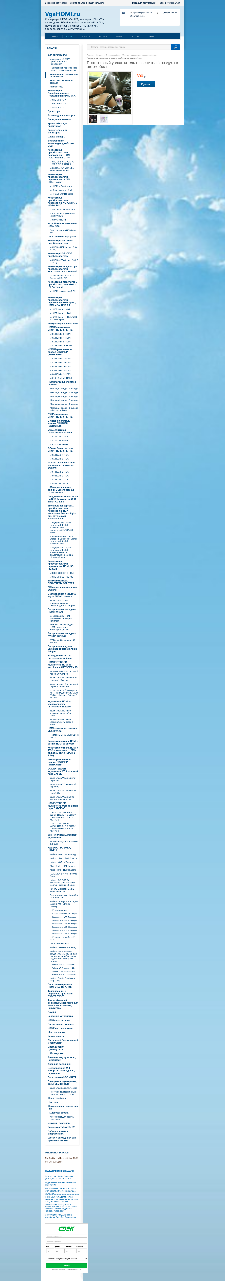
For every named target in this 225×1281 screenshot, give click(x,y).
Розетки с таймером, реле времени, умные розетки (63, 1093)
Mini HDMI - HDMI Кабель (62, 866)
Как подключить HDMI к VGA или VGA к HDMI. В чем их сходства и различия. (60, 1190)
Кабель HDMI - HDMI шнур (63, 854)
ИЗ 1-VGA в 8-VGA (59, 444)
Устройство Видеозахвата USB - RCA (62, 224)
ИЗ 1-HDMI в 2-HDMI (60, 334)
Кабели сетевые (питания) (63, 947)
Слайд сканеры (56, 136)
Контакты (134, 36)
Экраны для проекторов (61, 115)
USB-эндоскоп (56, 1053)
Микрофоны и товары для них (63, 1107)
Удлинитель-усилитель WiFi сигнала (64, 842)
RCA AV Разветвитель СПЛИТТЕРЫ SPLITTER (61, 449)
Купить (146, 84)
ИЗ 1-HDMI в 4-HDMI (60, 338)
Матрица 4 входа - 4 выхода (64, 404)
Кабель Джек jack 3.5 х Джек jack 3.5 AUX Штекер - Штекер (64, 904)
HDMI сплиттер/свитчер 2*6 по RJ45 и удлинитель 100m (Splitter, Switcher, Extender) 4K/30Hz (64, 694)
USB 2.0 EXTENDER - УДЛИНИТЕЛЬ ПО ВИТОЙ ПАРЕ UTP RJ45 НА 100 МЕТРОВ (63, 816)
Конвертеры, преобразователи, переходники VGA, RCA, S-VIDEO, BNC (63, 202)
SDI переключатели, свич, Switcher (62, 588)
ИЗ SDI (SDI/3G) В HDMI (62, 573)
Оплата (118, 36)
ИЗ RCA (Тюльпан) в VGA (62, 209)
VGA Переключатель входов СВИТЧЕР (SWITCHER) (59, 762)
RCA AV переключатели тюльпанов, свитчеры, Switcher (61, 465)
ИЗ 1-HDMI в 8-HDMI (60, 341)
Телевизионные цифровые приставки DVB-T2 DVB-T (60, 993)
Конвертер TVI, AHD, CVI (61, 1127)
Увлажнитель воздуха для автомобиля (64, 75)
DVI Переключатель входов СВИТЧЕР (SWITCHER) (59, 423)
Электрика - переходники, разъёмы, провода (62, 1082)
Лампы (52, 1012)
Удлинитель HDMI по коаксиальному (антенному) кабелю (59, 704)
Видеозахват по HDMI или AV (63, 231)
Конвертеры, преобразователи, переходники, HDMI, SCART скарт (59, 178)
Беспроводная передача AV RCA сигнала (62, 634)
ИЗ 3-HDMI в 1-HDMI (60, 362)
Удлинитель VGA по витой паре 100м (63, 791)
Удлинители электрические (63, 1088)
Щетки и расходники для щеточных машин (62, 1139)
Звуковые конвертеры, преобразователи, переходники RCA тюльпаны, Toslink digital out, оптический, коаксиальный (62, 512)
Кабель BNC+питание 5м (63, 965)
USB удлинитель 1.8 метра (64, 914)
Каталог (70, 36)
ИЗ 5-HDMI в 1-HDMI (60, 370)
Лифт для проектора (59, 119)
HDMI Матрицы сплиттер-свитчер (62, 383)
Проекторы (54, 111)
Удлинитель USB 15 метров (64, 924)
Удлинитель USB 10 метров (64, 920)
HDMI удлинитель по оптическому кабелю (60, 656)
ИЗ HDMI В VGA (58, 100)
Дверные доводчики (59, 1064)
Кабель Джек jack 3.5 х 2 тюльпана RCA (62, 890)
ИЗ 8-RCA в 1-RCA (59, 475)
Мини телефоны (57, 1098)
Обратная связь (137, 16)
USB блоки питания (59, 1020)
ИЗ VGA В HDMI (58, 103)
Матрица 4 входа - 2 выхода (64, 396)
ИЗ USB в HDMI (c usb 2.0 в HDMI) (63, 248)
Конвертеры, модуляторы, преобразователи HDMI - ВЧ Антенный (63, 284)
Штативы (53, 1102)
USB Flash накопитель (60, 1028)
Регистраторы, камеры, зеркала (61, 81)
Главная (55, 36)
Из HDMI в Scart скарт (61, 186)
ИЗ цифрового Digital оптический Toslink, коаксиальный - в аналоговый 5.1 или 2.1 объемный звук (61, 552)
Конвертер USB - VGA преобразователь (60, 254)
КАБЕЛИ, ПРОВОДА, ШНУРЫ (59, 849)
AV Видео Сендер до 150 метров (62, 641)
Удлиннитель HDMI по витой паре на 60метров (64, 672)
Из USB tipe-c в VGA (60, 309)
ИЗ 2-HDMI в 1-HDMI (60, 358)
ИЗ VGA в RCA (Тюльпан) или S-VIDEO (62, 214)
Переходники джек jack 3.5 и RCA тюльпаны (64, 896)
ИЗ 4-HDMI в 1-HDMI (60, 366)
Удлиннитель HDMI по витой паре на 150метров (64, 685)
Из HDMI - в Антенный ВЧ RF (62, 292)
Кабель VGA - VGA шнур (62, 862)
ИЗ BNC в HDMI (58, 219)
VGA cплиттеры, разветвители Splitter (60, 431)
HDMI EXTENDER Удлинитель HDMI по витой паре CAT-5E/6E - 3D (62, 665)
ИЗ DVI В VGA (57, 107)
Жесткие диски (56, 1032)
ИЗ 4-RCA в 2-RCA (59, 479)
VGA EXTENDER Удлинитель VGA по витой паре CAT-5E (63, 771)
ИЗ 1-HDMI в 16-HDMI (61, 345)
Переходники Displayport (62, 236)
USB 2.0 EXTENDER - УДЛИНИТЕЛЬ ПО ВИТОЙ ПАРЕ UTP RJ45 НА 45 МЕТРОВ (63, 827)
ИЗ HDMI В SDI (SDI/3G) (62, 577)
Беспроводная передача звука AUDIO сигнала (62, 595)
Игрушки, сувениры (59, 1123)
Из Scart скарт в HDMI (61, 190)
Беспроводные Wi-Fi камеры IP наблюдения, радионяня (61, 1070)
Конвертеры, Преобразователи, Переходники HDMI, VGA (61, 93)
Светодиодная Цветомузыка (56, 1048)
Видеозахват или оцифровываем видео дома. (60, 1183)
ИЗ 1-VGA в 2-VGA (59, 436)
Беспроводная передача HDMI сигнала (62, 610)
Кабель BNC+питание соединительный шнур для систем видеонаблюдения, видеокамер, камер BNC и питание (63, 956)
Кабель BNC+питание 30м (63, 974)
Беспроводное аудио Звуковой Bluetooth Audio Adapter (62, 649)
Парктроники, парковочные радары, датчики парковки (63, 69)
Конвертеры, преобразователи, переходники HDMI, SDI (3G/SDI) (61, 565)
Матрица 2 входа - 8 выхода (64, 400)
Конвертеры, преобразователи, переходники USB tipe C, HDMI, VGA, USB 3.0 (62, 301)
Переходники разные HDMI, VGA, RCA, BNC (60, 985)
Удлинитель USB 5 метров (64, 917)
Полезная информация (59, 1170)
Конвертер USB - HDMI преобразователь (60, 241)
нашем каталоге (96, 3)
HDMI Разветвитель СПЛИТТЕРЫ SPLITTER (61, 328)
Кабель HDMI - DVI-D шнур (63, 858)
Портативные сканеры (61, 1024)
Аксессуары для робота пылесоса (62, 1118)
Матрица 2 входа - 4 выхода (64, 392)
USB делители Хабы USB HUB (62, 938)
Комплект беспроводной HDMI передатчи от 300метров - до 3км (62, 627)
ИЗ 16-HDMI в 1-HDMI (61, 378)
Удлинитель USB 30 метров (64, 934)
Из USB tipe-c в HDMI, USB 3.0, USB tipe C (63, 318)
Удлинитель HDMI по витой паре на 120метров (63, 678)
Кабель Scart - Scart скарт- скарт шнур (63, 979)
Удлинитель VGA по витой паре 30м (63, 779)
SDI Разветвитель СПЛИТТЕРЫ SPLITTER (61, 581)
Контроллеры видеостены (63, 323)
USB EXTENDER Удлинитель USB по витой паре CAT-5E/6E (63, 806)
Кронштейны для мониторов (57, 131)
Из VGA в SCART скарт (61, 194)
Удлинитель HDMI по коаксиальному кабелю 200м (61, 713)
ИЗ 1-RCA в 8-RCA (59, 459)
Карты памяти (56, 1036)
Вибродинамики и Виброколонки (58, 1132)
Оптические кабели (59, 943)
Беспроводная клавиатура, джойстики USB (61, 143)
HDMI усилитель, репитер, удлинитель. (62, 729)
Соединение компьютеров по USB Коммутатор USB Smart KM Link (63, 499)
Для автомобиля (57, 55)
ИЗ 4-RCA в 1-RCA (59, 472)
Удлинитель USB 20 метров (64, 927)
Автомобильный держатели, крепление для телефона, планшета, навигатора (63, 1004)
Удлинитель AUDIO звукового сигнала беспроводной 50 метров (62, 603)
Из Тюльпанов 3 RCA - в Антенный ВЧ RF (62, 276)
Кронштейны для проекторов (57, 124)
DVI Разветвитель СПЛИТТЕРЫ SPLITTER (61, 415)
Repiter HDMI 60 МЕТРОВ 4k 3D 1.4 (64, 736)
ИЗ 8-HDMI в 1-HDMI (60, 374)
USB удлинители (58, 910)
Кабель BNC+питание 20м (63, 971)
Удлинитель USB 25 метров (64, 930)
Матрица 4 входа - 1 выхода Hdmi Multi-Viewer (64, 409)
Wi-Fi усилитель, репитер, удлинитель (62, 836)
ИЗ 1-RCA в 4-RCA (59, 455)
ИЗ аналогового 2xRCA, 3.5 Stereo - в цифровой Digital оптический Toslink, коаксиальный (63, 540)
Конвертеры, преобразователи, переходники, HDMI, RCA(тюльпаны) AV (59, 154)
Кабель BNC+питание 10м (63, 968)
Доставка (102, 36)
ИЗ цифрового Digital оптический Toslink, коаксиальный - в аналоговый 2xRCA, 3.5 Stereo (61, 527)
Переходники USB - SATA (62, 1077)
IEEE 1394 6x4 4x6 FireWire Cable (63, 874)
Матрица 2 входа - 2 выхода (64, 388)
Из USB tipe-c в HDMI (60, 313)
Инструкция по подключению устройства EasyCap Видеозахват (61, 1216)
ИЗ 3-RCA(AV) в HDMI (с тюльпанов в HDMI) (62, 169)
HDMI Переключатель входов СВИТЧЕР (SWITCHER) (60, 352)
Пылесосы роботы (58, 1113)
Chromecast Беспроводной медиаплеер (63, 1041)
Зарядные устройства (60, 1016)
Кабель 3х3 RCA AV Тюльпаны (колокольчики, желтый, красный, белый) (62, 882)
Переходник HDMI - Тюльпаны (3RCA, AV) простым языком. (59, 1177)
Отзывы (151, 36)
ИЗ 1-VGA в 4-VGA (59, 440)
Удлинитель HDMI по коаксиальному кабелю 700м (61, 722)
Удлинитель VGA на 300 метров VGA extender (62, 798)
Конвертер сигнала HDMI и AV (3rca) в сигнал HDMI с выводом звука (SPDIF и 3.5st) (63, 752)
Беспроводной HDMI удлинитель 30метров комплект (61, 618)
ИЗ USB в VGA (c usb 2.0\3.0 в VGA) (64, 261)
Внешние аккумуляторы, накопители (62, 1058)
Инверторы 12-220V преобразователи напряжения (60, 61)
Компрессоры (57, 86)
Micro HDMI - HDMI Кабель (63, 870)
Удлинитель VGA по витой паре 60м (63, 785)
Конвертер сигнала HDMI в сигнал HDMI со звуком (63, 742)
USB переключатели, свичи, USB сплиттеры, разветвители (61, 490)
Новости (86, 36)
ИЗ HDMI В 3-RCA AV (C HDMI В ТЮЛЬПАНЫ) (62, 162)
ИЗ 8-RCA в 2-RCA (59, 483)
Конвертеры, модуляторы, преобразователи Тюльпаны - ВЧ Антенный (63, 269)
